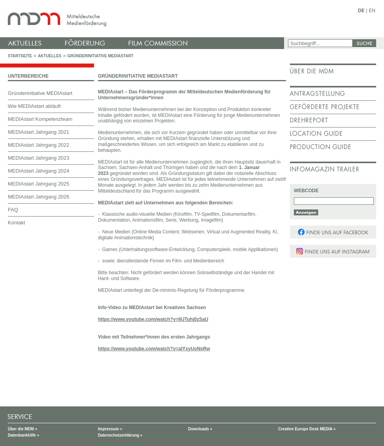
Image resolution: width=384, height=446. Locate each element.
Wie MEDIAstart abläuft (34, 106)
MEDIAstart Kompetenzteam (40, 119)
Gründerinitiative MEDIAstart (100, 56)
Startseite (20, 56)
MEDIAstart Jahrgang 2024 (38, 171)
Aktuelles (50, 56)
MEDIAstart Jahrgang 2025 (38, 184)
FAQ (13, 210)
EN (372, 10)
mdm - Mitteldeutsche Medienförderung (143, 18)
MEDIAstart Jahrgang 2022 (38, 145)
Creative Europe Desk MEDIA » (306, 429)
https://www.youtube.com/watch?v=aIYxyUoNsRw (154, 348)
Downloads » (200, 429)
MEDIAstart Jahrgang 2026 (38, 197)
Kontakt (16, 223)
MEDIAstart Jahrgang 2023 (38, 158)
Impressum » (110, 429)
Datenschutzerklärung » (120, 435)
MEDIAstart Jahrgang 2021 (38, 132)
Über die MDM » (22, 429)
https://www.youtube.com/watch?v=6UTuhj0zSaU (153, 319)
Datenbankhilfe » (23, 435)
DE (361, 10)
